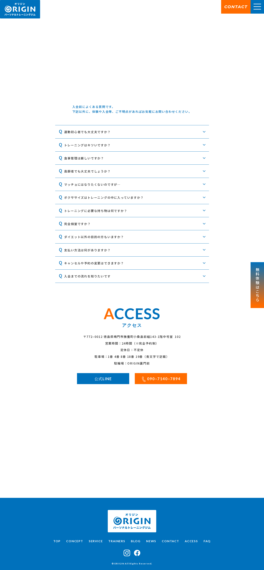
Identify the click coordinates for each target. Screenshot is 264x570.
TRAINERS (116, 541)
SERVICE (96, 541)
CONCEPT (74, 541)
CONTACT (170, 541)
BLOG (136, 541)
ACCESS (191, 541)
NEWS (151, 541)
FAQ (207, 541)
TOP (57, 541)
